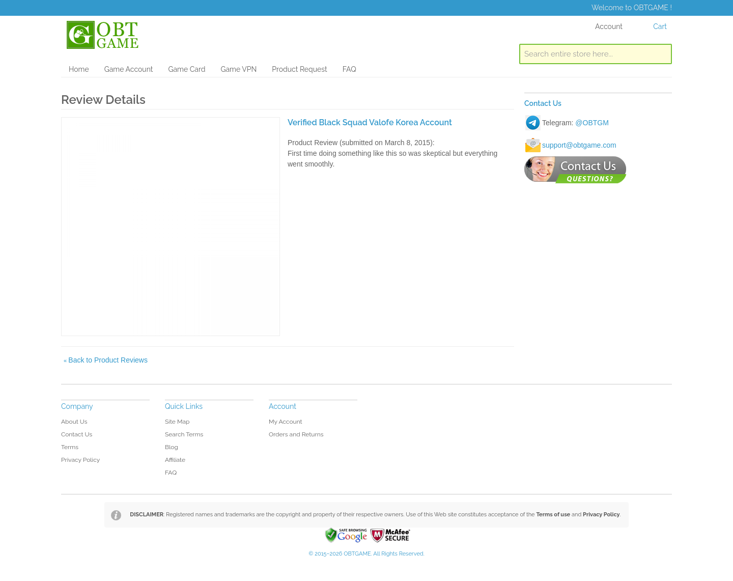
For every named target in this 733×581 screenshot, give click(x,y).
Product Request (299, 69)
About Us (74, 421)
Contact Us (76, 434)
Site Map (177, 421)
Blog (171, 447)
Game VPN (238, 69)
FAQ (349, 69)
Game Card (186, 69)
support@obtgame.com (579, 145)
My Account (285, 421)
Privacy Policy (80, 459)
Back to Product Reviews (106, 360)
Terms (69, 447)
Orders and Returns (296, 434)
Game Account (128, 69)
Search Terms (184, 434)
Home (79, 69)
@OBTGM (592, 123)
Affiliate (175, 459)
